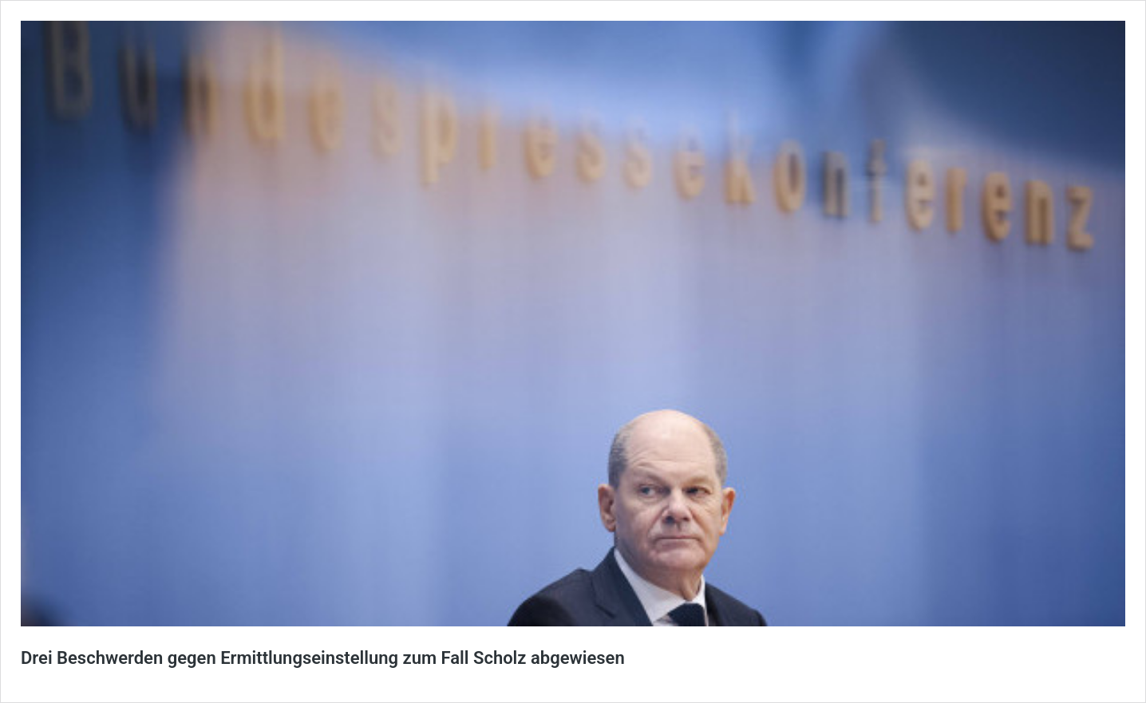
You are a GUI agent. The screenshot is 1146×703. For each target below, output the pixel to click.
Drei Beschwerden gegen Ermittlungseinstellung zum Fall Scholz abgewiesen (323, 658)
